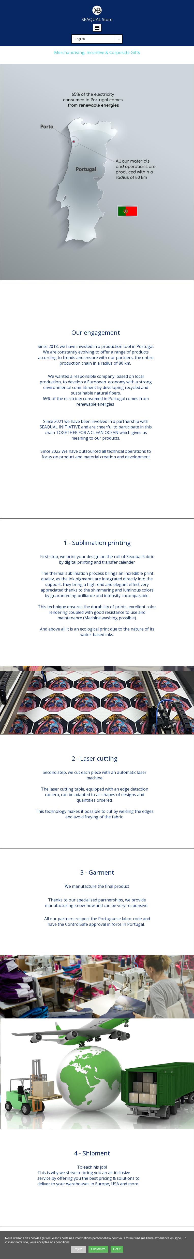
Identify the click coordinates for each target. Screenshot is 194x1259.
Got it (117, 1249)
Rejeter (78, 1249)
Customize (98, 1249)
